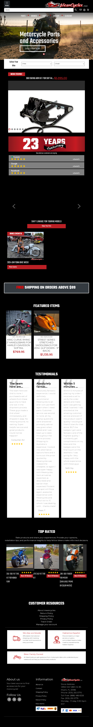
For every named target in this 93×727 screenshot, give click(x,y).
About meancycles (46, 610)
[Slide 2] (46, 54)
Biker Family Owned (33, 654)
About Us (39, 684)
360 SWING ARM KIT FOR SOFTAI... (40, 78)
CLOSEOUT (68, 16)
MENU (7, 5)
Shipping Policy (46, 616)
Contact (39, 688)
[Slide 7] (25, 129)
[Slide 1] (44, 54)
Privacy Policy (46, 619)
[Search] (39, 10)
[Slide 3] (49, 54)
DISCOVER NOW (32, 49)
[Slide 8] (28, 129)
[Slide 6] (23, 129)
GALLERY (56, 16)
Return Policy (46, 613)
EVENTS (45, 16)
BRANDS (34, 16)
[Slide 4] (17, 129)
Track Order (46, 622)
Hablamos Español (71, 633)
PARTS (23, 16)
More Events (13, 267)
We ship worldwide (32, 633)
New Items (40, 704)
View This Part (46, 226)
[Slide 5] (20, 129)
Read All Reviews (26, 576)
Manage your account (46, 624)
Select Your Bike (13, 63)
